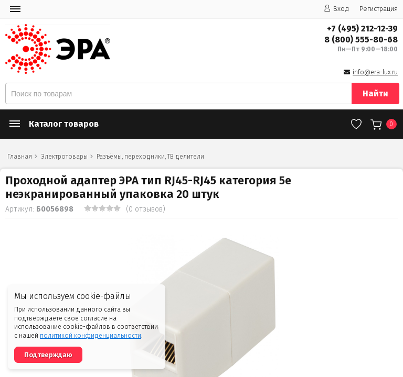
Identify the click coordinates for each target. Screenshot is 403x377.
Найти (375, 93)
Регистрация (378, 9)
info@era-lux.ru (375, 72)
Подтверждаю (48, 355)
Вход (336, 9)
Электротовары (64, 156)
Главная (19, 156)
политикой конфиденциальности (90, 335)
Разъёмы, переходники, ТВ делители (150, 156)
